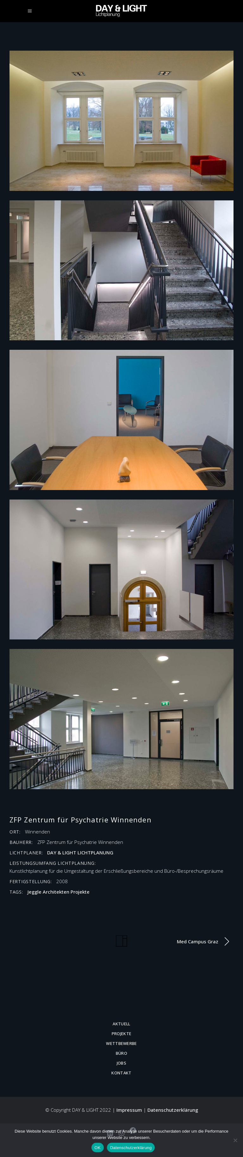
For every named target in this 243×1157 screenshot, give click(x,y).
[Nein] (235, 1140)
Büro (121, 1053)
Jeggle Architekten (48, 892)
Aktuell (121, 1024)
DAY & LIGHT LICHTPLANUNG (80, 852)
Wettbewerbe (121, 1043)
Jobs (121, 1063)
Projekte (80, 892)
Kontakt (121, 1073)
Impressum (129, 1110)
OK (98, 1147)
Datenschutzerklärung (172, 1110)
